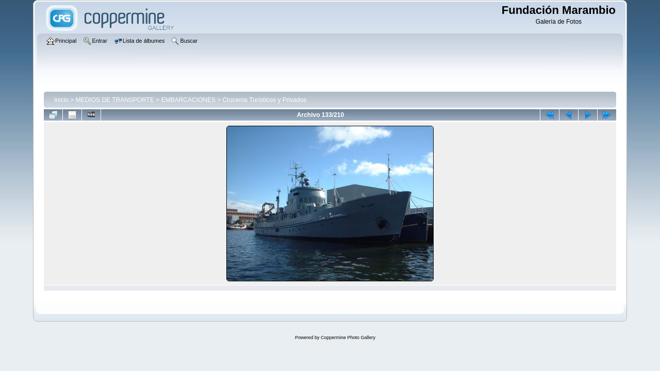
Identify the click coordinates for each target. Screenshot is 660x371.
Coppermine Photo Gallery (348, 337)
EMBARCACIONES (188, 100)
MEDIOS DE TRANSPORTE (115, 100)
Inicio (61, 100)
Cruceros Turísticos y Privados (265, 100)
